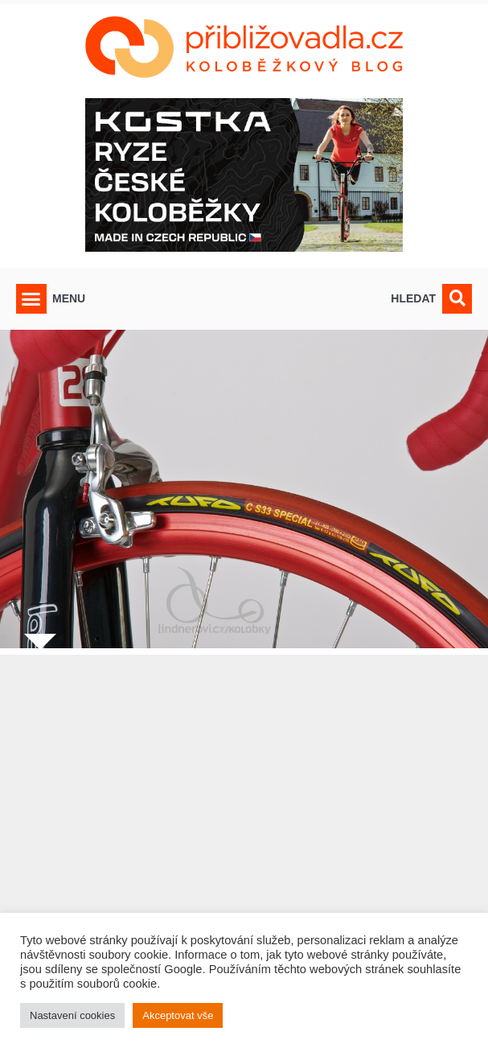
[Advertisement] (244, 832)
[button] (31, 299)
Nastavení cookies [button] (72, 1015)
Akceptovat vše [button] (177, 1015)
